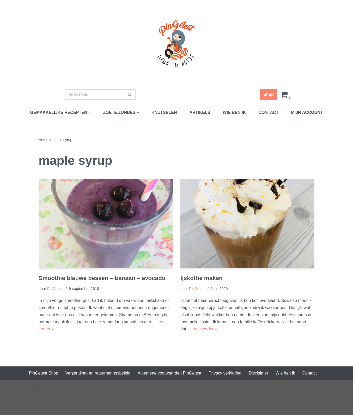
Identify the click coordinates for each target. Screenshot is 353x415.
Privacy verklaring (225, 373)
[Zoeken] (94, 94)
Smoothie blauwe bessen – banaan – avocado (102, 278)
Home (43, 140)
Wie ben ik (234, 112)
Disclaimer (258, 373)
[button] (89, 113)
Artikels (199, 112)
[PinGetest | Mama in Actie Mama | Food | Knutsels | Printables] (176, 44)
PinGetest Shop (43, 373)
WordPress (94, 386)
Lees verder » (204, 329)
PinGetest (55, 289)
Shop (268, 94)
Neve (33, 386)
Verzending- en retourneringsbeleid (97, 373)
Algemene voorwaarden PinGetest (169, 373)
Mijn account (307, 112)
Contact (268, 112)
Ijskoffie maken (201, 278)
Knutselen (164, 112)
